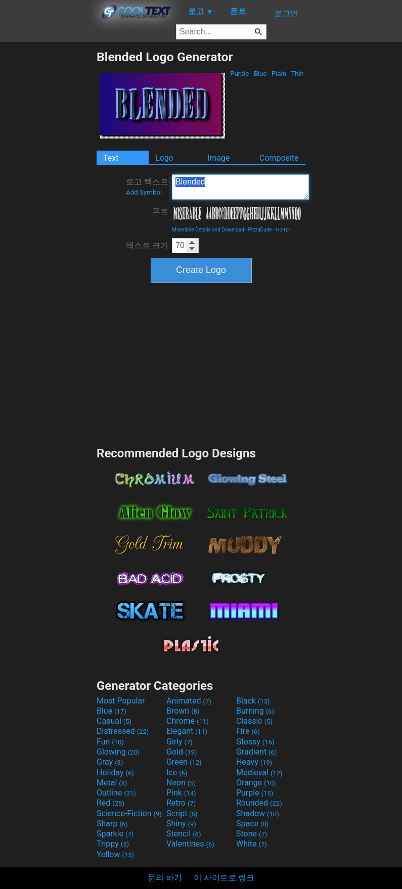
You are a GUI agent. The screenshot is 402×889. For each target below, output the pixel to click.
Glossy (255, 741)
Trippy (113, 844)
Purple (240, 73)
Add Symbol (144, 192)
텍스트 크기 (147, 245)
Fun (110, 741)
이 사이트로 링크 (224, 877)
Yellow (115, 854)
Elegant (186, 731)
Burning (255, 711)
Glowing (118, 752)
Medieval (259, 772)
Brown (182, 711)
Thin (297, 73)
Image (218, 158)
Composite (279, 158)
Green (184, 762)
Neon (181, 782)
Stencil (183, 833)
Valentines (190, 844)
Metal (112, 782)
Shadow (257, 813)
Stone (251, 833)
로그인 (286, 13)
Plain (279, 73)
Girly (179, 741)
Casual (114, 721)
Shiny (181, 823)
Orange (256, 782)
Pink (181, 793)
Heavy (254, 762)
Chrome (187, 721)
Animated (188, 701)
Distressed (123, 731)
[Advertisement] (48, 201)
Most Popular (121, 701)
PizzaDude (260, 229)
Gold (181, 752)
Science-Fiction (129, 813)
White (251, 844)
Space (252, 823)
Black (253, 701)
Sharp (112, 823)
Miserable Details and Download (208, 229)
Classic (254, 721)
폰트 (160, 211)
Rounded (259, 803)
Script (182, 813)
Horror (283, 229)
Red (110, 803)
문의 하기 (165, 877)
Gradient (256, 752)
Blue (260, 73)
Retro (181, 803)
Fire (248, 731)
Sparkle (115, 833)
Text (110, 158)
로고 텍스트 (147, 186)
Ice (176, 772)
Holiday (115, 772)
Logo (164, 158)
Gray (110, 762)
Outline (116, 793)
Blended (240, 187)
